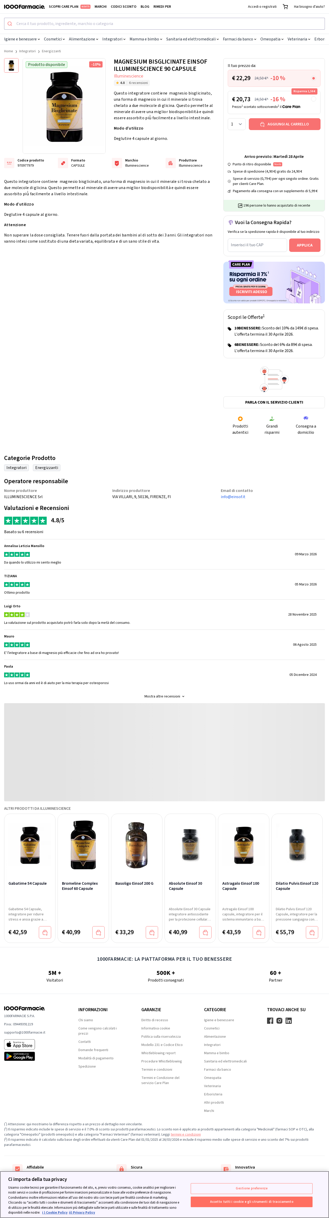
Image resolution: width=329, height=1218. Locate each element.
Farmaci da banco (239, 39)
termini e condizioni (186, 1134)
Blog (145, 6)
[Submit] (10, 23)
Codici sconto (123, 6)
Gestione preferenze (251, 1188)
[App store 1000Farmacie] (33, 1044)
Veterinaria (299, 39)
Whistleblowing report (158, 1053)
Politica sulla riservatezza (161, 1036)
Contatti (84, 1041)
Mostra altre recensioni (164, 696)
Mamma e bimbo (146, 39)
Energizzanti (51, 51)
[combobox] (164, 24)
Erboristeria (213, 1094)
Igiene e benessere (22, 39)
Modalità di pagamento (96, 1058)
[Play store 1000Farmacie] (33, 1056)
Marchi (101, 6)
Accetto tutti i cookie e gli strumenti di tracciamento (252, 1201)
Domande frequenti (93, 1050)
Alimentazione (83, 39)
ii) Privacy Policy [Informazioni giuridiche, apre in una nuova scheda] (82, 1212)
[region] (164, 1194)
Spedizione (87, 1066)
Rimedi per (162, 6)
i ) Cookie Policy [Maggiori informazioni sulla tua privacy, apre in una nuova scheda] (55, 1212)
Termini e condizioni (156, 1069)
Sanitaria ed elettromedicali (192, 39)
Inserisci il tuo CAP (247, 245)
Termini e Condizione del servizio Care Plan (160, 1080)
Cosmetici (54, 39)
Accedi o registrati (262, 6)
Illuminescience (128, 76)
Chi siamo (85, 1020)
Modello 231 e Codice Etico (162, 1044)
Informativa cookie (155, 1028)
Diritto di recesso (154, 1020)
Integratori (113, 39)
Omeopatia (272, 39)
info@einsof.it (233, 497)
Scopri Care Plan (69, 6)
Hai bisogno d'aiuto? (309, 6)
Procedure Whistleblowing (161, 1061)
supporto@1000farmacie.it (24, 1032)
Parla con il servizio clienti (274, 402)
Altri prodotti (214, 1102)
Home (8, 51)
